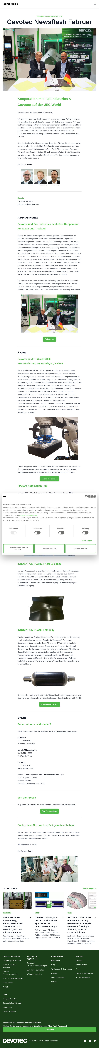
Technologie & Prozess (12, 960)
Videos (54, 982)
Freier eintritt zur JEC (49, 704)
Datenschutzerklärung (28, 515)
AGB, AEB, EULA (9, 999)
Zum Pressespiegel (49, 811)
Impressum (7, 1007)
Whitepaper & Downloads (61, 969)
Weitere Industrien (34, 974)
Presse (54, 973)
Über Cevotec (81, 965)
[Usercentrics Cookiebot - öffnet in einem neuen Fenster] (86, 496)
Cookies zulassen (80, 548)
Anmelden (49, 1029)
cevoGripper (8, 983)
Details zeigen (86, 540)
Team (77, 969)
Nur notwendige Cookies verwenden (18, 548)
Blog (53, 965)
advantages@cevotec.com (28, 204)
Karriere (78, 960)
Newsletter (55, 960)
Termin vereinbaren (49, 479)
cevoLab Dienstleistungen (13, 978)
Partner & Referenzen (84, 973)
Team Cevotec (26, 164)
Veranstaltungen (57, 977)
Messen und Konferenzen (67, 731)
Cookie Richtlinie (9, 1011)
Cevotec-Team (26, 851)
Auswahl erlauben (49, 548)
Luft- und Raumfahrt (35, 970)
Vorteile (6, 987)
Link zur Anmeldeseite (60, 835)
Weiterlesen (49, 339)
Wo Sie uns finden (82, 977)
